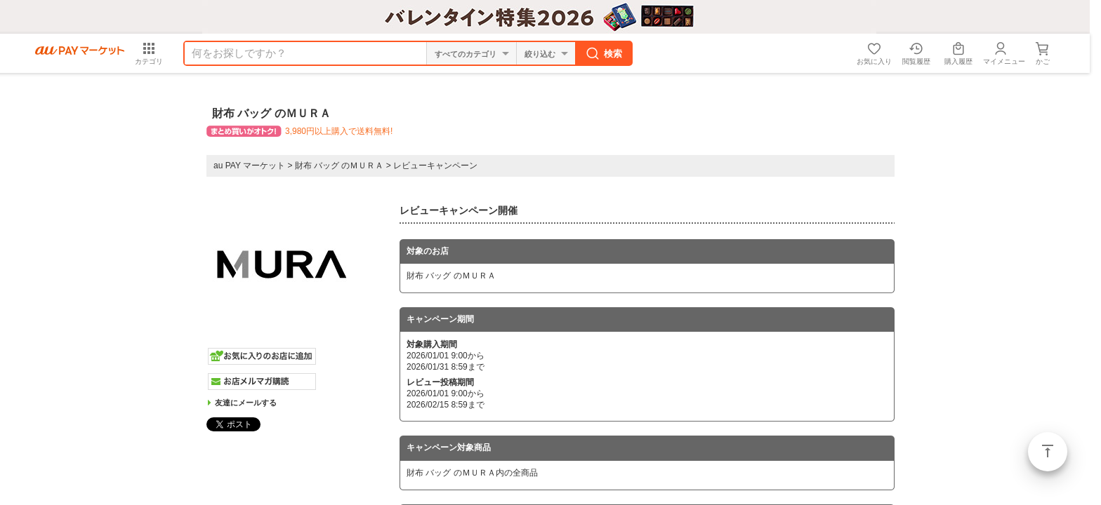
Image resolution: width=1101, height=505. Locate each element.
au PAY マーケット (249, 165)
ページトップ (1047, 451)
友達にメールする (246, 402)
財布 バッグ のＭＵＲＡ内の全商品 (472, 473)
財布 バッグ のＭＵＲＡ (339, 165)
